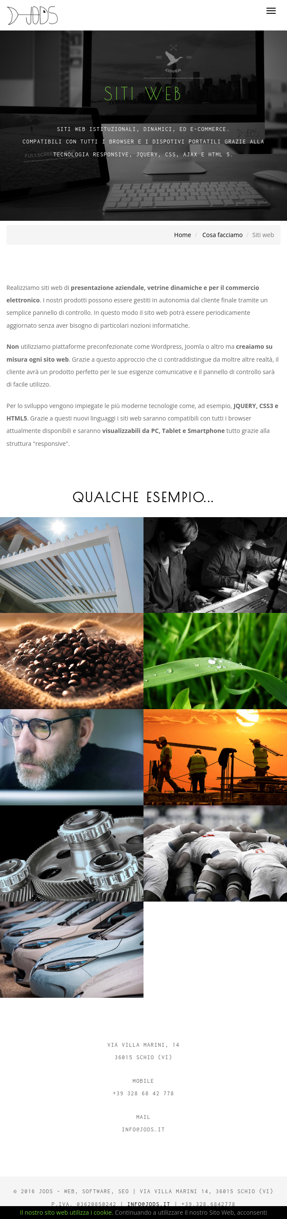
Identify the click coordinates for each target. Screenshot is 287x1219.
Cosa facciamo (222, 235)
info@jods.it (149, 1204)
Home (182, 235)
